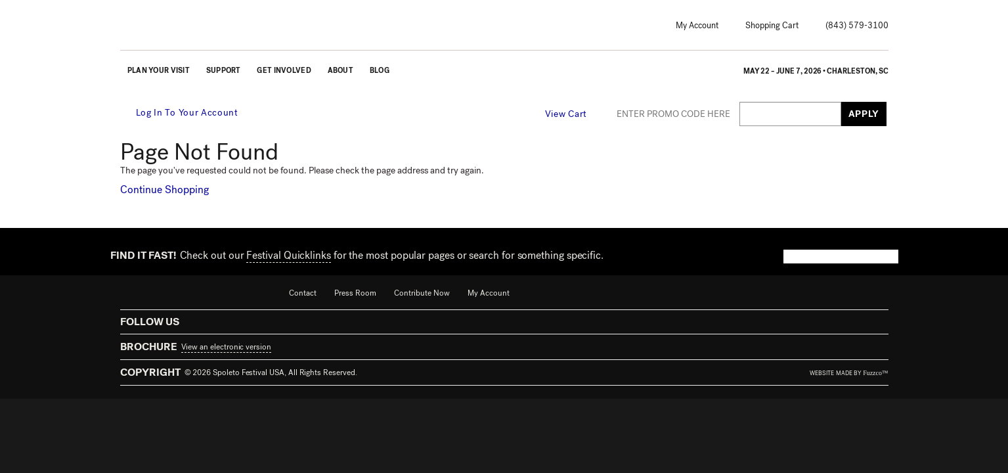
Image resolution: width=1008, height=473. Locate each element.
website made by (849, 373)
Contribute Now (422, 293)
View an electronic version (226, 347)
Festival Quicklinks (288, 255)
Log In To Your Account (180, 112)
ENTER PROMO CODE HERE (673, 114)
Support (223, 71)
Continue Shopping (164, 189)
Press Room (355, 293)
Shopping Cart (772, 25)
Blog (379, 71)
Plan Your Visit (158, 71)
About (340, 71)
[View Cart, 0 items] (574, 113)
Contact (303, 293)
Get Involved (284, 71)
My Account (697, 25)
